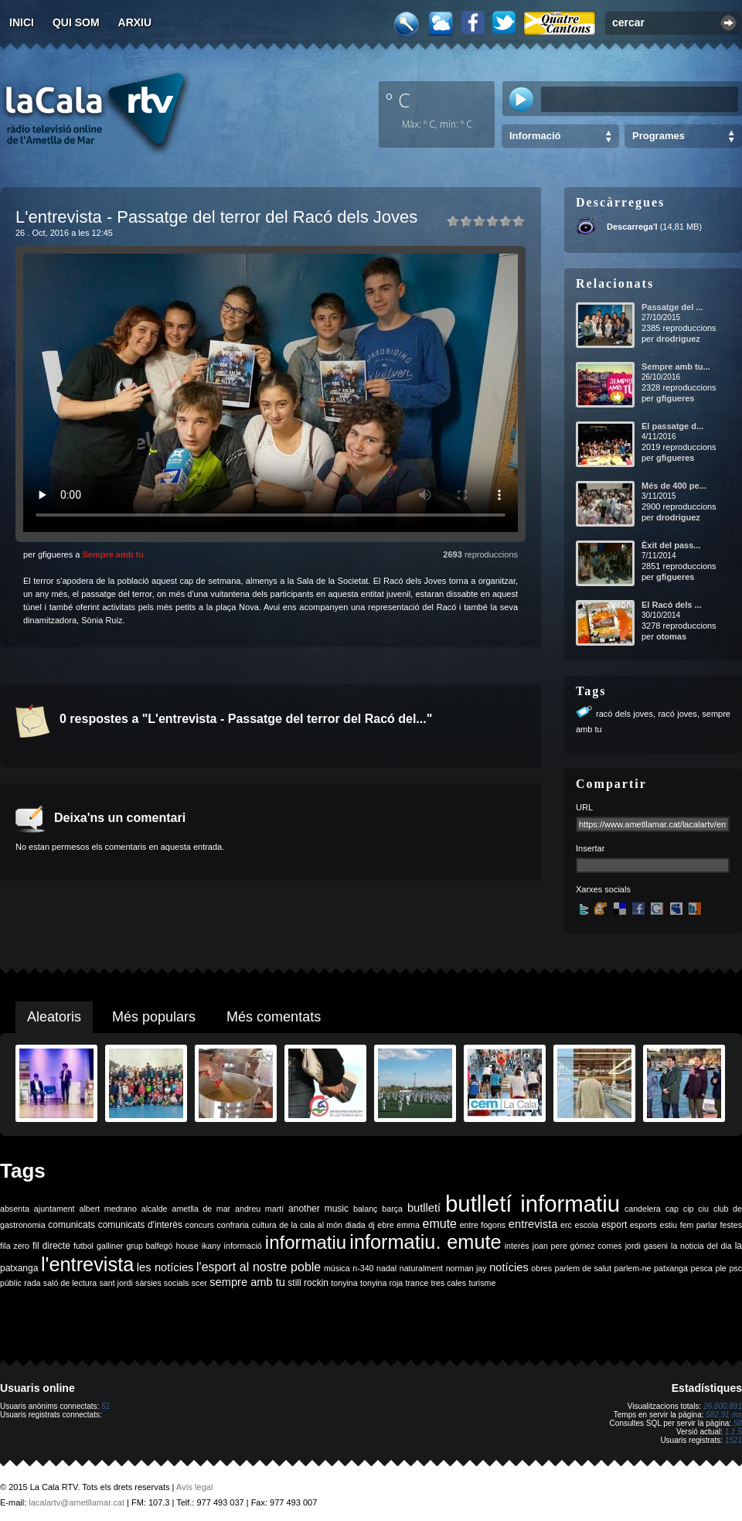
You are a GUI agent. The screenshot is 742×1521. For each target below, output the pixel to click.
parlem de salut (583, 1268)
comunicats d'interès (140, 1224)
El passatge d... (672, 426)
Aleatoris (54, 1017)
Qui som (76, 22)
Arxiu (135, 22)
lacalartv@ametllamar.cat (76, 1502)
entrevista (533, 1224)
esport (614, 1224)
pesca (702, 1268)
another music (318, 1208)
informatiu (305, 1242)
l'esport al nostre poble (258, 1267)
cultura (264, 1224)
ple (721, 1268)
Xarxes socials (603, 889)
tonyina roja (381, 1282)
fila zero (14, 1245)
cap (672, 1208)
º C (398, 100)
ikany (211, 1245)
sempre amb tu (247, 1282)
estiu (669, 1224)
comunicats (71, 1224)
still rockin (308, 1282)
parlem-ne (633, 1268)
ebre (385, 1224)
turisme (481, 1282)
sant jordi (116, 1282)
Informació (534, 136)
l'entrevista (87, 1264)
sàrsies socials (162, 1282)
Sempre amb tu (112, 554)
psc (735, 1268)
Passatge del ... (672, 307)
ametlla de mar (201, 1208)
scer (199, 1282)
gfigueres (675, 398)
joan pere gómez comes (577, 1245)
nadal (386, 1268)
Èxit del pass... (671, 545)
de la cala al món (310, 1224)
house (187, 1245)
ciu (703, 1208)
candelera (643, 1208)
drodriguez (678, 338)
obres (541, 1268)
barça (392, 1208)
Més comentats (273, 1017)
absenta (14, 1208)
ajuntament (54, 1208)
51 (105, 1406)
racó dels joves (624, 713)
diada (355, 1224)
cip (688, 1208)
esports (643, 1224)
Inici (21, 22)
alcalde (154, 1208)
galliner (110, 1245)
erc (566, 1224)
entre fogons (483, 1224)
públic (11, 1282)
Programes (658, 136)
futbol (83, 1245)
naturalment (421, 1268)
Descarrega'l (632, 226)
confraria (233, 1224)
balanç (365, 1208)
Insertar (590, 848)
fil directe (51, 1245)
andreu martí (259, 1208)
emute (440, 1223)
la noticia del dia (701, 1245)
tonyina (344, 1282)
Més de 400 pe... (674, 485)
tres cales (448, 1282)
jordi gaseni (646, 1245)
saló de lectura (70, 1282)
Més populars (154, 1017)
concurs (200, 1224)
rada (32, 1282)
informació (243, 1245)
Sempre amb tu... (676, 366)
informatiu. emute (425, 1242)
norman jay (466, 1268)
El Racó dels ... (672, 604)
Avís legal (194, 1487)
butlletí (424, 1208)
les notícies (165, 1267)
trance (417, 1282)
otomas (671, 636)
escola (586, 1224)
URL (584, 807)
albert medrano (108, 1208)
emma (408, 1224)
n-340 (362, 1268)
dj (371, 1224)
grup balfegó (149, 1245)
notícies (509, 1267)
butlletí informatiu (532, 1203)
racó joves (677, 713)
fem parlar (698, 1224)
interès (517, 1245)
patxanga (671, 1268)
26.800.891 (722, 1406)
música (337, 1268)
